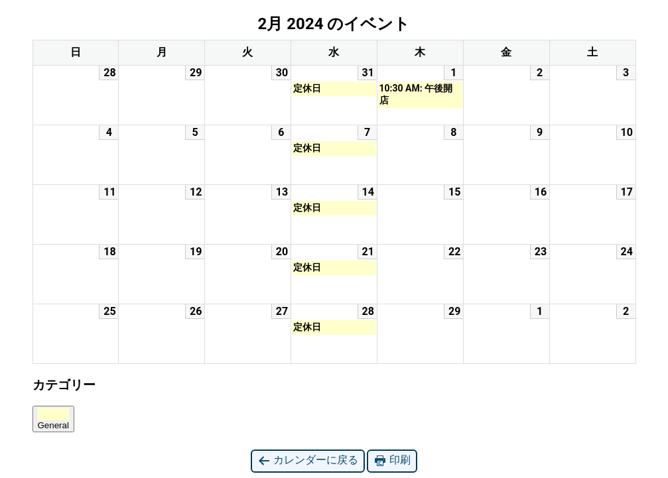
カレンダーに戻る (307, 460)
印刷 (392, 460)
